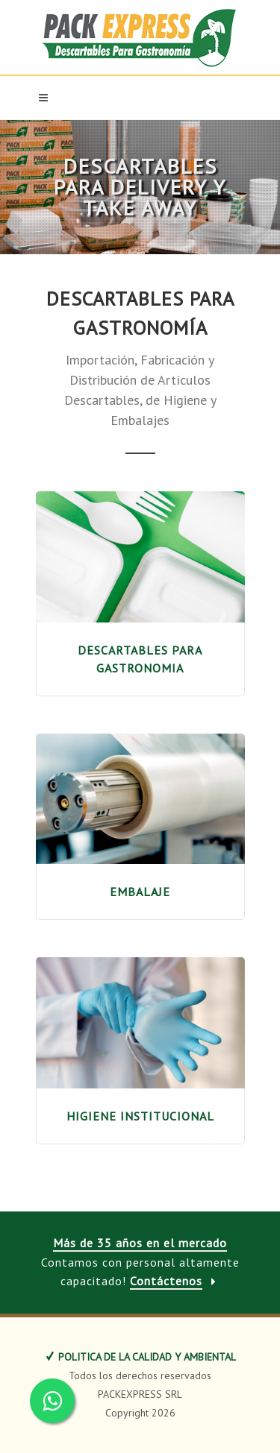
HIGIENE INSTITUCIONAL (140, 1116)
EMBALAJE (140, 891)
